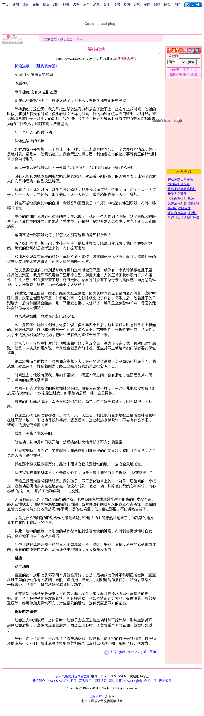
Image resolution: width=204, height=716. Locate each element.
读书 (116, 4)
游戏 (96, 4)
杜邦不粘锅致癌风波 (182, 189)
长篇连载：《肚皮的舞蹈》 (37, 66)
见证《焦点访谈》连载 (183, 218)
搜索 (167, 4)
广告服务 (70, 681)
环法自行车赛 (177, 213)
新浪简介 (38, 681)
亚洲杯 (192, 213)
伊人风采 (66, 40)
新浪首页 (50, 40)
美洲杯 (172, 208)
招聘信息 (100, 681)
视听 (46, 4)
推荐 (122, 652)
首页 (5, 4)
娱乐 (36, 4)
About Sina (54, 681)
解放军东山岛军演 (180, 179)
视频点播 (184, 208)
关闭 (153, 652)
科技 (66, 4)
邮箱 (157, 4)
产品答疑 (165, 681)
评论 (113, 652)
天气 (137, 4)
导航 (177, 4)
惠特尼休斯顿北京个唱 (183, 203)
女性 (106, 4)
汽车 (76, 4)
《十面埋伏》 (177, 198)
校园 (127, 4)
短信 (147, 4)
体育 (26, 4)
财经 (56, 4)
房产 (86, 4)
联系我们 (85, 681)
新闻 (15, 4)
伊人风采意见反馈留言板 (72, 676)
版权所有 (95, 696)
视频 (191, 198)
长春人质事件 (177, 194)
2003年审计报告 (179, 184)
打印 (144, 652)
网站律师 (115, 681)
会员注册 (150, 681)
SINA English (133, 681)
